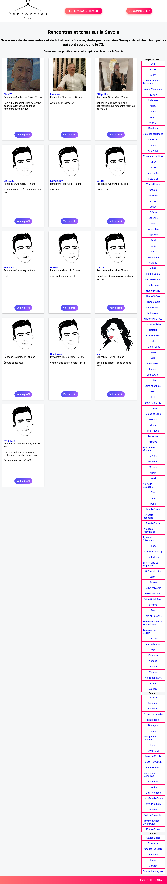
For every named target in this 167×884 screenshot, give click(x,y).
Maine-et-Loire (153, 413)
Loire (153, 380)
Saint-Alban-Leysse (153, 871)
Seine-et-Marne (153, 588)
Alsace (153, 697)
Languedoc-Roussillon (149, 774)
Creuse (153, 189)
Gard (153, 240)
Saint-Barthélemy (153, 551)
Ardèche (153, 94)
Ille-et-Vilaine (153, 335)
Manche (153, 419)
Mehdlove (9, 267)
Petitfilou (55, 94)
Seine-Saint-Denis (153, 599)
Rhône (153, 545)
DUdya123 (102, 94)
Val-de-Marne (153, 644)
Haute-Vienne (153, 307)
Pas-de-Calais (153, 509)
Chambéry (153, 854)
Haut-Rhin (153, 268)
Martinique (153, 430)
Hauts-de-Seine (153, 324)
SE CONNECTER (139, 11)
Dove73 (54, 267)
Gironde (153, 251)
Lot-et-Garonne (153, 402)
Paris (153, 503)
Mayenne (153, 436)
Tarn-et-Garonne (153, 616)
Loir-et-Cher (153, 374)
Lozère (153, 408)
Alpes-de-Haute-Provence (151, 82)
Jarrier (153, 860)
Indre (153, 341)
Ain (153, 63)
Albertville (153, 843)
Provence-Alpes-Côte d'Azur (151, 822)
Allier (153, 75)
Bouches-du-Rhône (153, 133)
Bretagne (153, 725)
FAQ (142, 880)
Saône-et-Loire (153, 571)
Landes (153, 369)
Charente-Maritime (153, 156)
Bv (5, 354)
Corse (153, 745)
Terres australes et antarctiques (153, 623)
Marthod (153, 865)
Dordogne (153, 201)
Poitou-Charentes (153, 815)
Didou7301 (10, 181)
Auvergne (153, 708)
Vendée (153, 661)
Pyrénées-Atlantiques (149, 530)
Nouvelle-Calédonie (148, 485)
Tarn (153, 610)
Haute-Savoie (153, 301)
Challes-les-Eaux (153, 849)
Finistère (153, 234)
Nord (153, 478)
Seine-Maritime (153, 593)
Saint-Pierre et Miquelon (150, 564)
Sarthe (153, 576)
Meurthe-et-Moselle (149, 449)
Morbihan (153, 461)
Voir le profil (23, 134)
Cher (153, 161)
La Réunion (153, 363)
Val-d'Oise (153, 638)
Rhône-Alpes (153, 829)
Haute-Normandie (153, 761)
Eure (153, 223)
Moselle (153, 467)
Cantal (153, 145)
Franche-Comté (153, 756)
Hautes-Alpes (153, 313)
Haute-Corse (153, 273)
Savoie (153, 582)
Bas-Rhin (153, 128)
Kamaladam (56, 181)
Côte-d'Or (153, 178)
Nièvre (153, 472)
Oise (153, 492)
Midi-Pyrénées (153, 792)
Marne (153, 425)
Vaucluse (153, 655)
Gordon (100, 181)
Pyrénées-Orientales (148, 539)
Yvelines (153, 689)
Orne (153, 498)
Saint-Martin (153, 557)
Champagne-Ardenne (149, 738)
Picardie (153, 809)
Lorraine (153, 787)
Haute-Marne (153, 290)
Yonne (153, 683)
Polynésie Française (148, 516)
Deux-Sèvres (153, 195)
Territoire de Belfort (149, 631)
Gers (153, 245)
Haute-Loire (153, 285)
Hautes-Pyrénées (153, 318)
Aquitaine (153, 703)
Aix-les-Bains (153, 837)
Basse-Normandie (153, 714)
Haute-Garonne (153, 279)
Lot (153, 397)
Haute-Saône (153, 296)
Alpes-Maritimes (153, 89)
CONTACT (159, 880)
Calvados (153, 139)
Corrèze (153, 167)
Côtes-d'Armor (153, 184)
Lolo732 (101, 267)
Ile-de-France (153, 767)
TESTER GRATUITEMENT (83, 11)
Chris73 (8, 94)
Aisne (153, 69)
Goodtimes (56, 354)
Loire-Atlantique (153, 385)
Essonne (153, 217)
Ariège (153, 105)
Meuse (153, 456)
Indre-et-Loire (153, 346)
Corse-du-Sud (153, 173)
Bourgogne (153, 719)
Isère (153, 352)
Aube (153, 111)
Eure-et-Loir (153, 229)
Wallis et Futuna (153, 677)
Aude (153, 117)
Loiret (153, 391)
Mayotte (153, 441)
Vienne (153, 666)
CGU (149, 880)
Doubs (153, 206)
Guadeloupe (153, 257)
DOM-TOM (153, 750)
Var (153, 649)
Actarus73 (9, 440)
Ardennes (153, 100)
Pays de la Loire (153, 804)
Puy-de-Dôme (153, 523)
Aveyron (153, 122)
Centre (153, 731)
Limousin (153, 781)
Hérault (153, 329)
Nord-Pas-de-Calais (153, 798)
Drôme (153, 212)
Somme (153, 604)
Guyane (153, 262)
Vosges (153, 672)
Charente (153, 150)
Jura (153, 357)
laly (98, 354)
